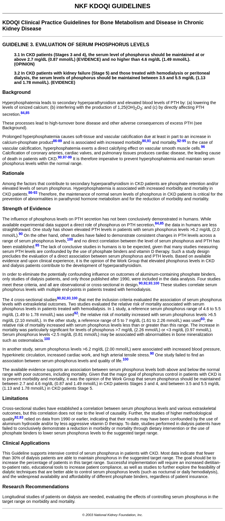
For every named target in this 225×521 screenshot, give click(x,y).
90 (60, 157)
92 (76, 313)
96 (203, 147)
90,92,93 (146, 283)
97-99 (67, 157)
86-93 (33, 193)
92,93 (19, 417)
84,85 (159, 223)
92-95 (181, 141)
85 (37, 245)
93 (202, 319)
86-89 (57, 141)
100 (70, 239)
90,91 (146, 141)
